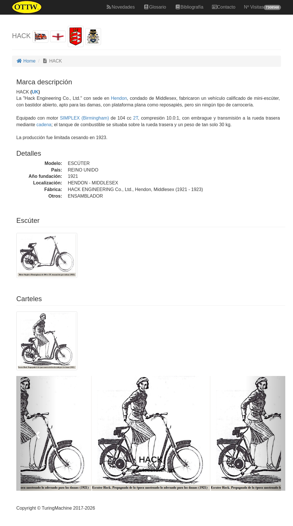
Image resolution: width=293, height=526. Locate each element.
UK (35, 91)
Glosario (154, 7)
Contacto (223, 7)
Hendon (119, 98)
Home (25, 61)
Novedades (120, 7)
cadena (44, 124)
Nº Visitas (262, 7)
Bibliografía (189, 7)
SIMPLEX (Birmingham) (83, 118)
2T (135, 118)
